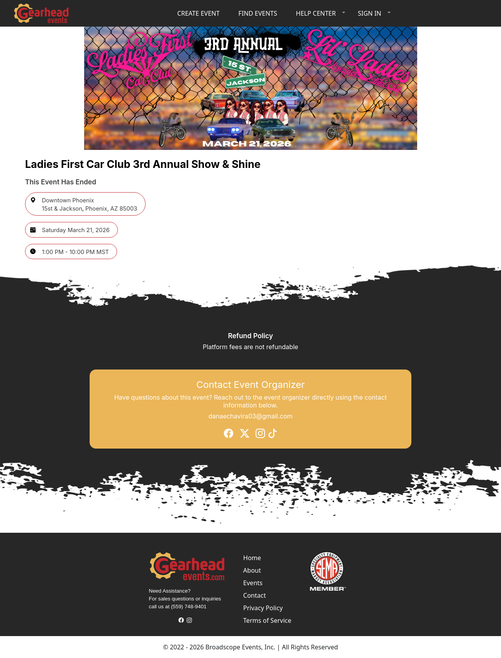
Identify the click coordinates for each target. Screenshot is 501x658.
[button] (319, 13)
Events (252, 583)
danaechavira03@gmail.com (250, 416)
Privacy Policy (263, 608)
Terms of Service (267, 620)
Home (252, 557)
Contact (254, 595)
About (252, 570)
